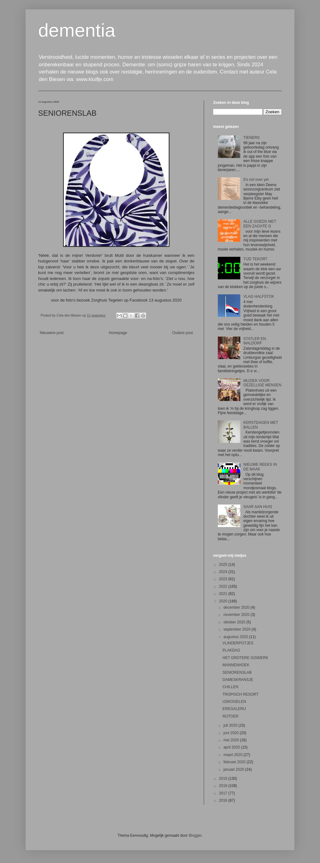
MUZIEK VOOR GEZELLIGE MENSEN (262, 382)
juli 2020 (230, 725)
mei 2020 (231, 740)
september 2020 (237, 629)
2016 (223, 800)
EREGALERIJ (234, 709)
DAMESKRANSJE (237, 680)
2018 (223, 786)
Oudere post (182, 333)
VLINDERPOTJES (237, 643)
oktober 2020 (234, 622)
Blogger (195, 835)
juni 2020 (231, 733)
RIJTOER (230, 716)
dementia (76, 30)
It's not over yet (256, 179)
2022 (223, 586)
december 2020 (237, 607)
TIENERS (251, 137)
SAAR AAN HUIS (257, 507)
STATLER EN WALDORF (254, 341)
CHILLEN (230, 687)
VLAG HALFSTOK (258, 296)
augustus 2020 (236, 637)
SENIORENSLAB (237, 672)
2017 (223, 793)
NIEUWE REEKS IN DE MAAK (260, 466)
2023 (223, 579)
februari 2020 (235, 762)
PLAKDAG (231, 650)
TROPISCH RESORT (240, 694)
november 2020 (237, 614)
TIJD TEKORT (255, 259)
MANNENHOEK (235, 665)
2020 (223, 601)
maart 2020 (233, 755)
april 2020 (232, 747)
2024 (223, 572)
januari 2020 (234, 769)
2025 (223, 564)
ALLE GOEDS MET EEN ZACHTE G (259, 223)
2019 (223, 778)
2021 (223, 593)
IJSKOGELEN (234, 701)
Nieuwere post (52, 333)
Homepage (118, 333)
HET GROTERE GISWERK (245, 658)
